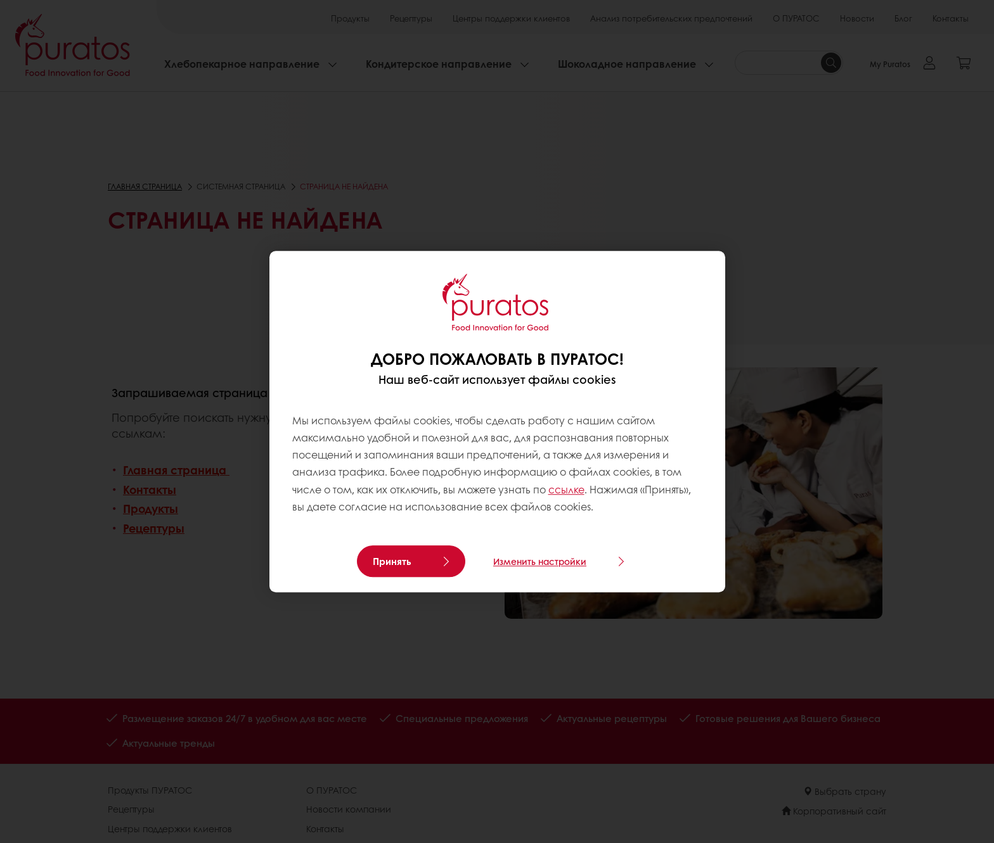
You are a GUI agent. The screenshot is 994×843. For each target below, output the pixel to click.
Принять (392, 561)
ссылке (566, 489)
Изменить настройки (539, 561)
